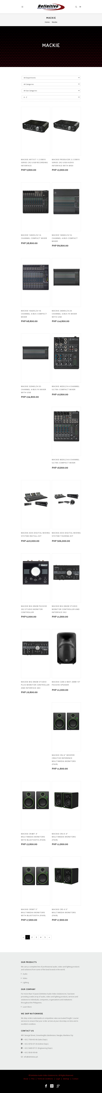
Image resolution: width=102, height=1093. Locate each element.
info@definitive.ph (31, 1057)
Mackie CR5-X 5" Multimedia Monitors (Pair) (64, 912)
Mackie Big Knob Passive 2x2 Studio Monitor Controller (34, 609)
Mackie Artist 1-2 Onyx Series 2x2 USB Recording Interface (34, 162)
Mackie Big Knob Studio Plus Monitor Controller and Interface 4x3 (35, 685)
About (25, 1079)
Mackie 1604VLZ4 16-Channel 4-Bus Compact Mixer (65, 238)
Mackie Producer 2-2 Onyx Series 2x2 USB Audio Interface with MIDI (66, 162)
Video (25, 978)
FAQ (32, 1079)
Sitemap (66, 1079)
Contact (75, 1079)
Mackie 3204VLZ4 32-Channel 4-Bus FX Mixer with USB (33, 389)
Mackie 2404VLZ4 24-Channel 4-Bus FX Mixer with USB (64, 314)
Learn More (27, 1007)
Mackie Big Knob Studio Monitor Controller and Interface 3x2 (66, 609)
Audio (25, 974)
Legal (58, 1079)
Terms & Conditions (45, 1079)
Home (47, 22)
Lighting (26, 982)
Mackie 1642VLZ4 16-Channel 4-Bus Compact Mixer (34, 314)
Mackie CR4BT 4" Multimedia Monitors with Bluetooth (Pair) (33, 837)
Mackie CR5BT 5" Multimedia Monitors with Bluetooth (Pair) (33, 912)
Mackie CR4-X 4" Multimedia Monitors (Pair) (64, 837)
